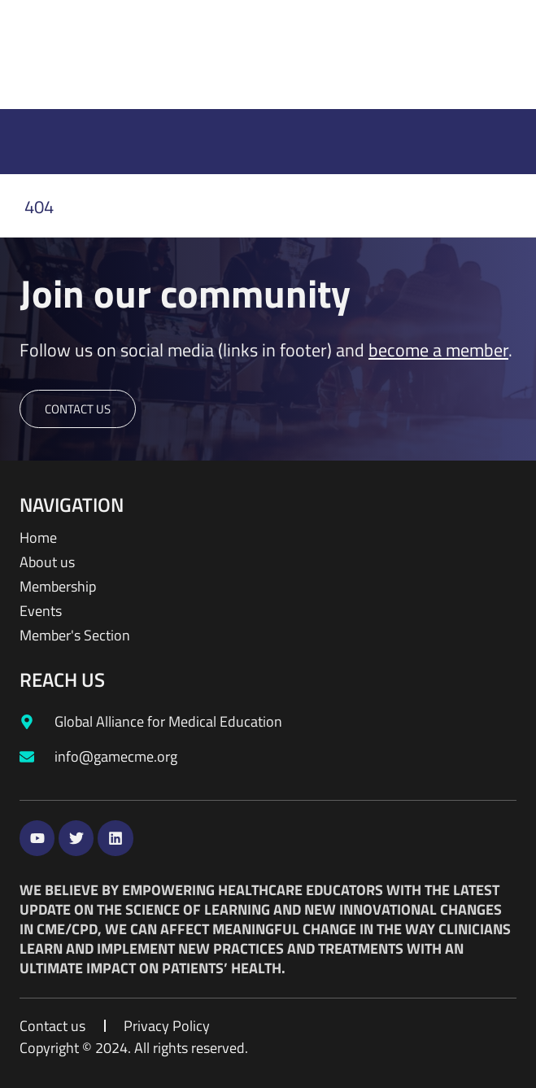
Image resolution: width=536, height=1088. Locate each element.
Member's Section (75, 635)
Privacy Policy (167, 1026)
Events (41, 611)
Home (38, 538)
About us (47, 562)
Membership (58, 587)
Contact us (52, 1026)
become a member (438, 350)
